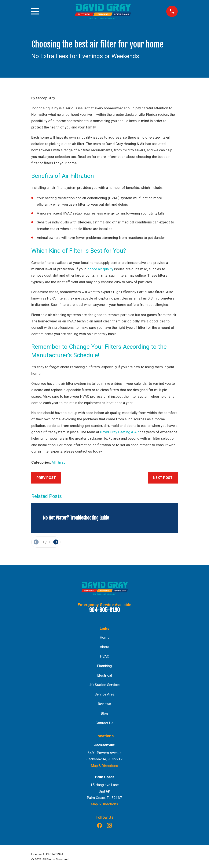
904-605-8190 (104, 609)
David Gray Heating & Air (119, 432)
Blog (104, 713)
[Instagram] (109, 825)
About (104, 647)
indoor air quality (100, 269)
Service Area (104, 694)
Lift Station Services (104, 685)
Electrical (104, 675)
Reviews (104, 704)
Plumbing (104, 666)
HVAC (104, 656)
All (54, 462)
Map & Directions (104, 766)
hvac (61, 462)
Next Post (163, 477)
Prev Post (46, 477)
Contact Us (104, 723)
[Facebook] (99, 825)
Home (104, 637)
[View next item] (55, 541)
